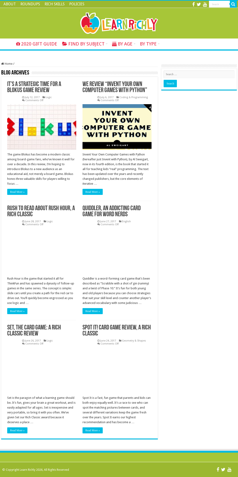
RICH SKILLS (55, 4)
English (126, 221)
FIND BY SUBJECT (83, 44)
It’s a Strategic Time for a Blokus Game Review (34, 87)
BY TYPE (148, 44)
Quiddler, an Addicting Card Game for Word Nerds (112, 211)
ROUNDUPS (30, 4)
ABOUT (9, 4)
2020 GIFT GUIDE (36, 44)
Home (7, 43)
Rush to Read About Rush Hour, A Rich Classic (41, 211)
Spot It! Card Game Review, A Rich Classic (117, 331)
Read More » (17, 191)
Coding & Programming (133, 97)
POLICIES (76, 4)
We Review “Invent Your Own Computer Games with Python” (115, 87)
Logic (49, 97)
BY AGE (122, 44)
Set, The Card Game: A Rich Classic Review (34, 331)
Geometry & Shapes (134, 340)
